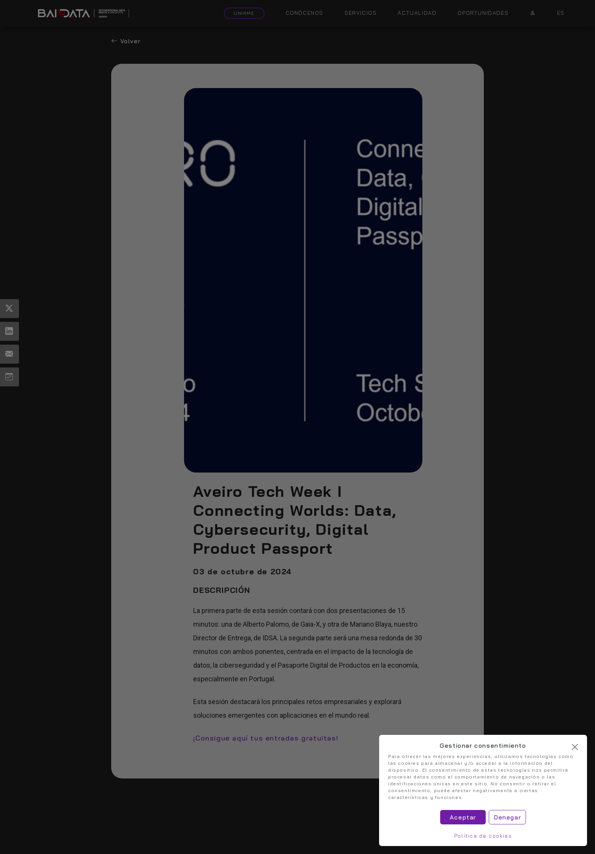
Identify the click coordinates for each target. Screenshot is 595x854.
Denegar (507, 817)
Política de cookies (483, 835)
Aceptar (463, 817)
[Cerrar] (575, 747)
